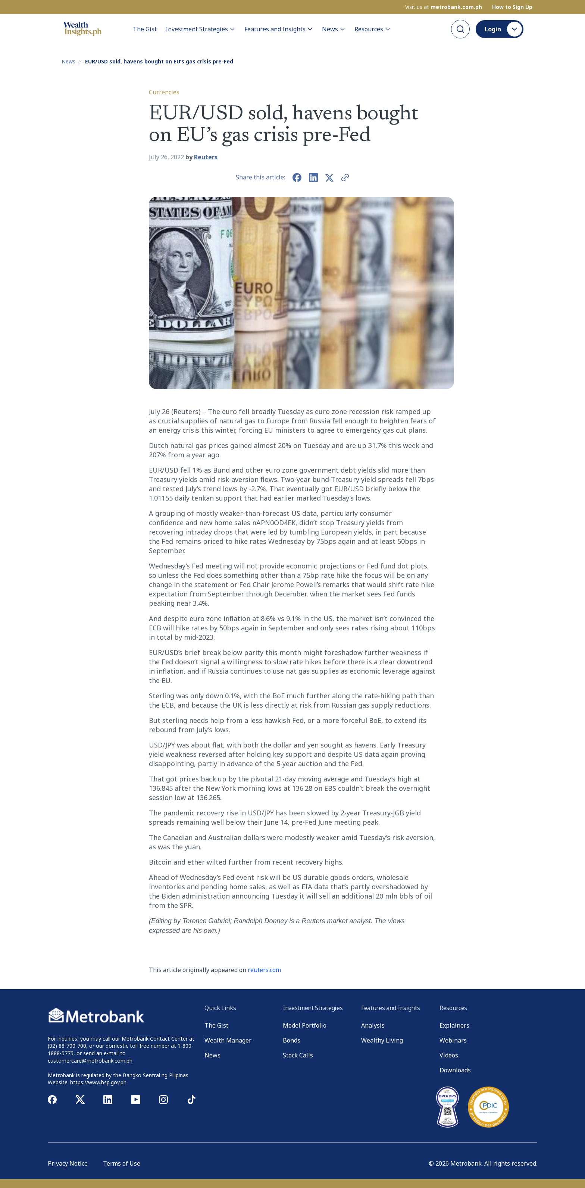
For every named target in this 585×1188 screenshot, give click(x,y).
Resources (372, 29)
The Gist (145, 29)
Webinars (453, 1040)
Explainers (454, 1025)
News (333, 29)
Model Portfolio (304, 1025)
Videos (448, 1055)
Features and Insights (278, 29)
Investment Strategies (200, 29)
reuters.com (264, 970)
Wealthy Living (382, 1040)
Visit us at (443, 7)
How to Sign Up (512, 7)
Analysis (373, 1025)
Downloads (455, 1070)
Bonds (291, 1040)
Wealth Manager (227, 1040)
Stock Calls (298, 1055)
